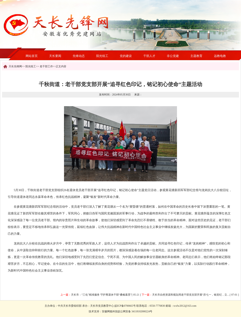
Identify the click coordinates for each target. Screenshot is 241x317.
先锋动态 (79, 55)
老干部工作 (46, 66)
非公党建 (173, 55)
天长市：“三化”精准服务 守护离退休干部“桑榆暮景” (101, 294)
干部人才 (149, 55)
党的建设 (126, 55)
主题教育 (196, 55)
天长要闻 (55, 55)
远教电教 (220, 55)
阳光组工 (102, 55)
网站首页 (32, 55)
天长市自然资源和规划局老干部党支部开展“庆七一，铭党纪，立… (191, 294)
